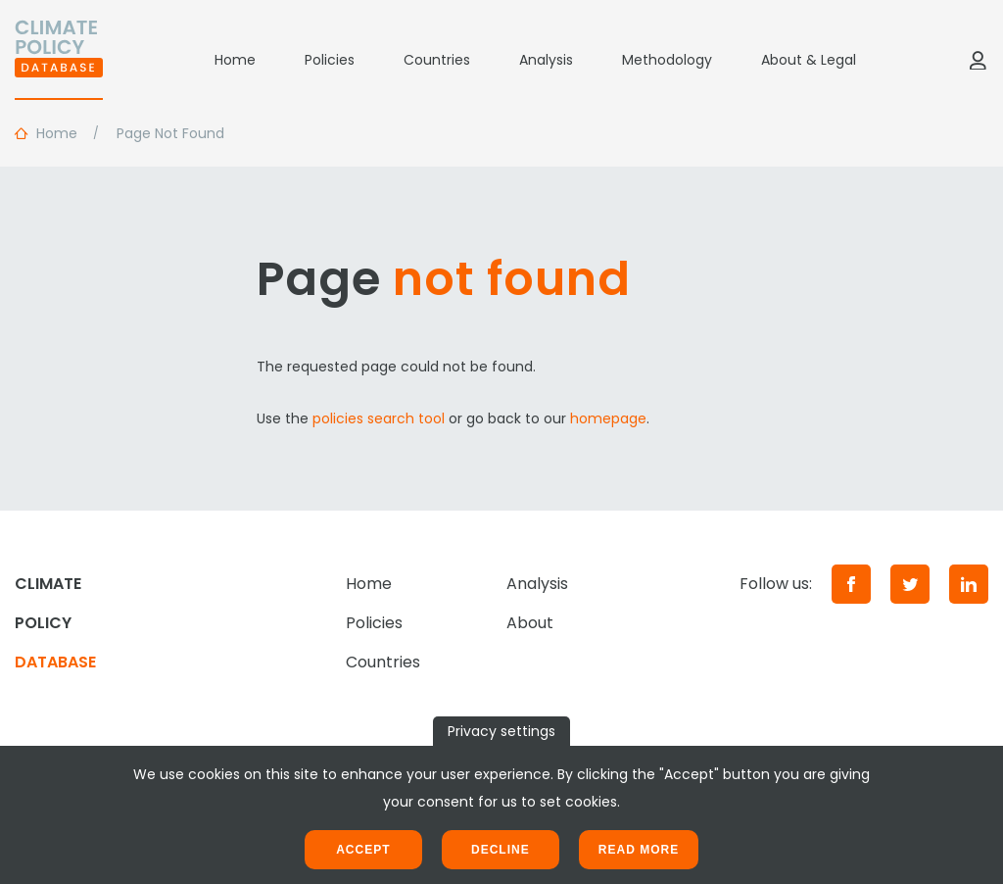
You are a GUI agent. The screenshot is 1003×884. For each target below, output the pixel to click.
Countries (437, 60)
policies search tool (378, 418)
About (529, 623)
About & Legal (808, 60)
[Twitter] (910, 584)
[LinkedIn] (968, 584)
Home (235, 60)
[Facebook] (851, 584)
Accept (363, 850)
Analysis (546, 60)
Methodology (667, 60)
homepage (608, 418)
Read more (638, 850)
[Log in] (977, 60)
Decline (500, 850)
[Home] (59, 60)
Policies (330, 60)
